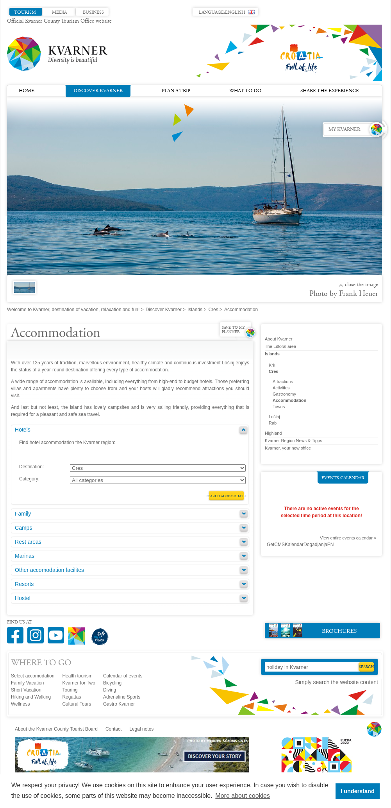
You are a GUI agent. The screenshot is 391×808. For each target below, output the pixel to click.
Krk (272, 365)
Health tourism (77, 676)
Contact (113, 729)
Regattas (71, 697)
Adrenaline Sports (121, 697)
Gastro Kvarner (119, 704)
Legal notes (141, 729)
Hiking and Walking (31, 697)
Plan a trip (176, 91)
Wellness (20, 704)
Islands (194, 309)
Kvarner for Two (78, 683)
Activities (281, 387)
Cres (213, 309)
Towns (279, 406)
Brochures (313, 630)
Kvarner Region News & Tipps (293, 440)
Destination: (31, 466)
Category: (29, 479)
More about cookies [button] (242, 795)
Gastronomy (284, 394)
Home (26, 91)
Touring (69, 690)
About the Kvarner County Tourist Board (56, 729)
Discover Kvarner (98, 90)
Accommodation (289, 400)
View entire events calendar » (348, 538)
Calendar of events (123, 676)
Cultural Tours (76, 704)
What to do (245, 91)
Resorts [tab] (24, 584)
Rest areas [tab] (28, 542)
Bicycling (112, 683)
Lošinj (274, 416)
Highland (273, 433)
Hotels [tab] (22, 429)
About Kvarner (278, 339)
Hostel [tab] (22, 598)
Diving (109, 690)
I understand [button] (357, 791)
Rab (273, 423)
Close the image (361, 284)
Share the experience (329, 91)
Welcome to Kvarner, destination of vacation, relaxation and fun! (73, 309)
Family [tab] (23, 514)
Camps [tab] (23, 528)
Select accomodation (32, 676)
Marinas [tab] (24, 556)
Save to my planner (233, 330)
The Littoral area (280, 346)
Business (93, 12)
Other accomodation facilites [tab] (49, 570)
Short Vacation (26, 690)
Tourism (25, 12)
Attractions (283, 381)
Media (59, 12)
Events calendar (342, 478)
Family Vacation (27, 683)
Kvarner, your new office (288, 448)
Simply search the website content (336, 682)
